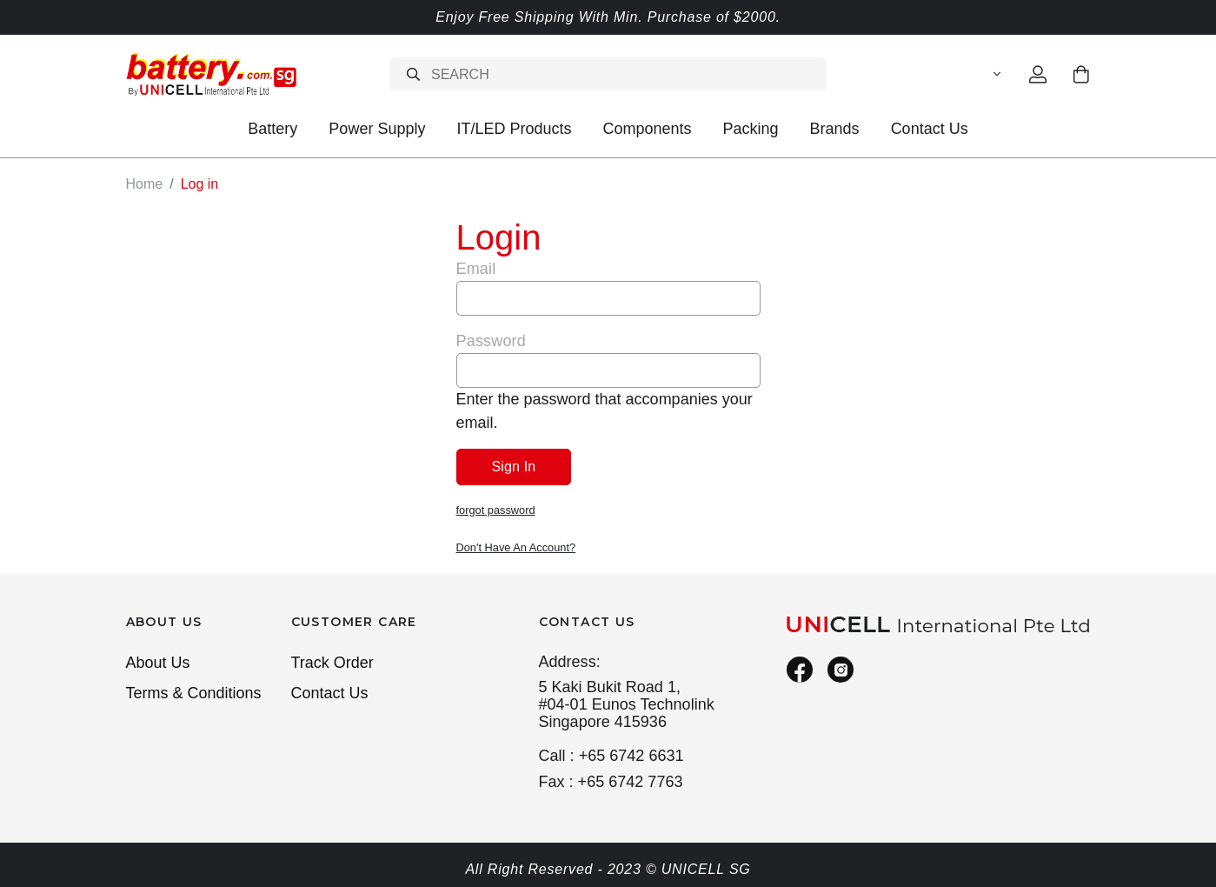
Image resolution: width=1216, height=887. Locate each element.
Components (646, 128)
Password (491, 340)
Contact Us (929, 128)
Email (476, 268)
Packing (751, 128)
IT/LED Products (513, 128)
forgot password (495, 509)
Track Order (333, 660)
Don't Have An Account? (516, 545)
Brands (835, 128)
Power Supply (377, 128)
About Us (158, 660)
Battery (272, 128)
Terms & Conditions (194, 690)
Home (144, 184)
